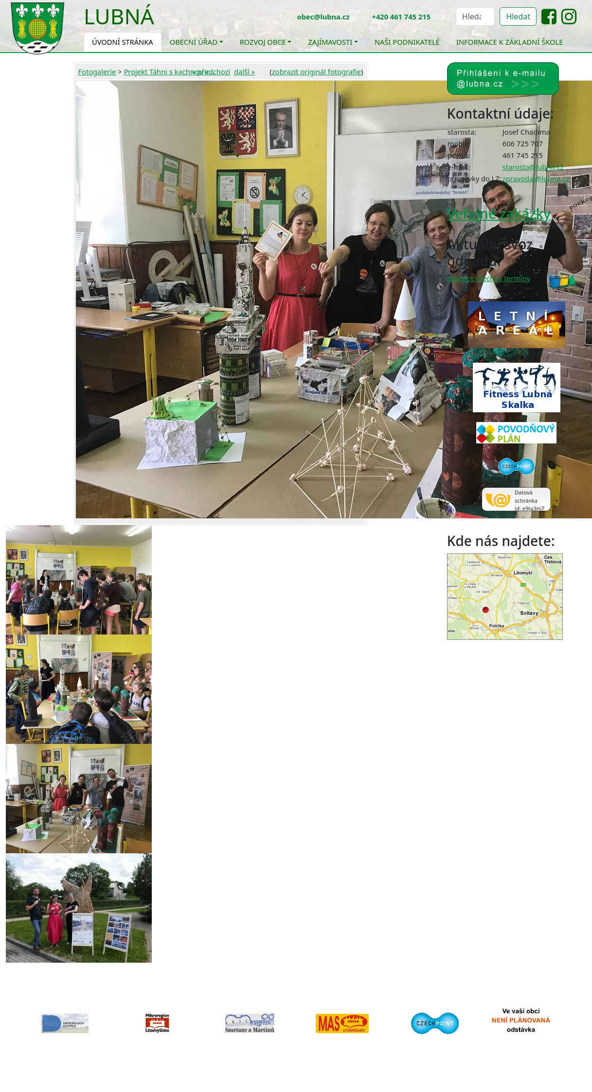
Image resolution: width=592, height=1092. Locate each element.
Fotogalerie (97, 71)
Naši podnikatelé (407, 42)
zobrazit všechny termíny (488, 278)
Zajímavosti (330, 42)
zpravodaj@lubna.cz (535, 178)
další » (244, 71)
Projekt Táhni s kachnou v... (169, 71)
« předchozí (211, 71)
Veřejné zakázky (499, 213)
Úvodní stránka (122, 42)
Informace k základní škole (509, 42)
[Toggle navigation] (161, 22)
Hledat (518, 16)
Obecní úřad (193, 42)
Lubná (119, 16)
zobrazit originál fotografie (316, 71)
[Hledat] (475, 16)
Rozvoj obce (263, 42)
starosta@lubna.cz (533, 167)
